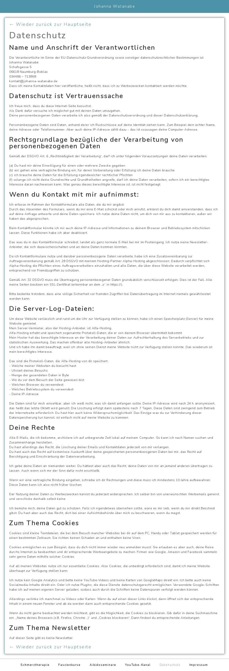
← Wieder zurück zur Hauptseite (50, 24)
